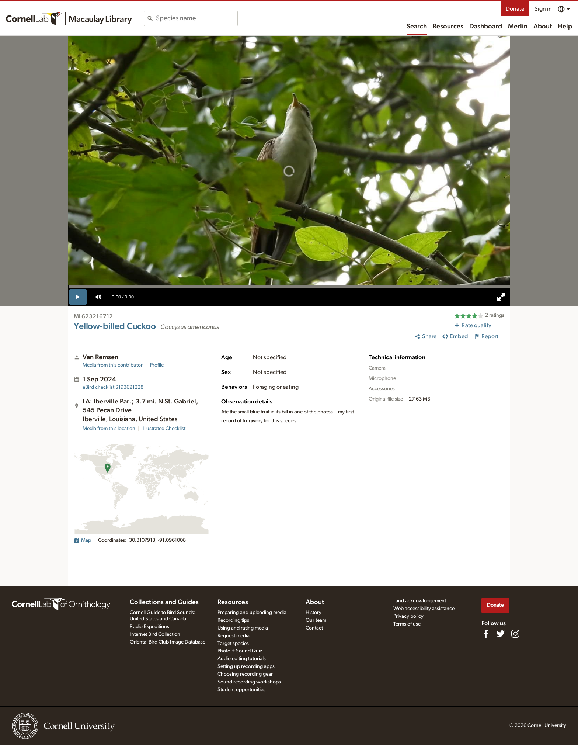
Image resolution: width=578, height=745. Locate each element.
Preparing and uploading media (251, 612)
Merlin (517, 26)
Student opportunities (241, 689)
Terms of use (407, 624)
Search (417, 26)
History (313, 612)
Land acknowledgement (419, 600)
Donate (515, 9)
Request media (233, 635)
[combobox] (196, 18)
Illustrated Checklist (164, 428)
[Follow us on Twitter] (500, 633)
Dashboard (485, 26)
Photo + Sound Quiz (239, 651)
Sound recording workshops (249, 682)
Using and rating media (242, 628)
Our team (316, 620)
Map (82, 540)
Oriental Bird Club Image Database (167, 642)
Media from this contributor (113, 365)
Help (565, 26)
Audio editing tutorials (241, 658)
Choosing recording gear (245, 674)
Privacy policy (408, 616)
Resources (448, 26)
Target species (233, 643)
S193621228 (113, 387)
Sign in (543, 9)
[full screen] (501, 297)
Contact (314, 628)
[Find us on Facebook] (485, 633)
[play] (78, 297)
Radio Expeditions (149, 626)
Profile (157, 365)
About (542, 26)
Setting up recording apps (246, 666)
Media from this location (109, 428)
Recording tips (233, 620)
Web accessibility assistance (424, 608)
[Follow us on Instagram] (515, 633)
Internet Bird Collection (155, 634)
